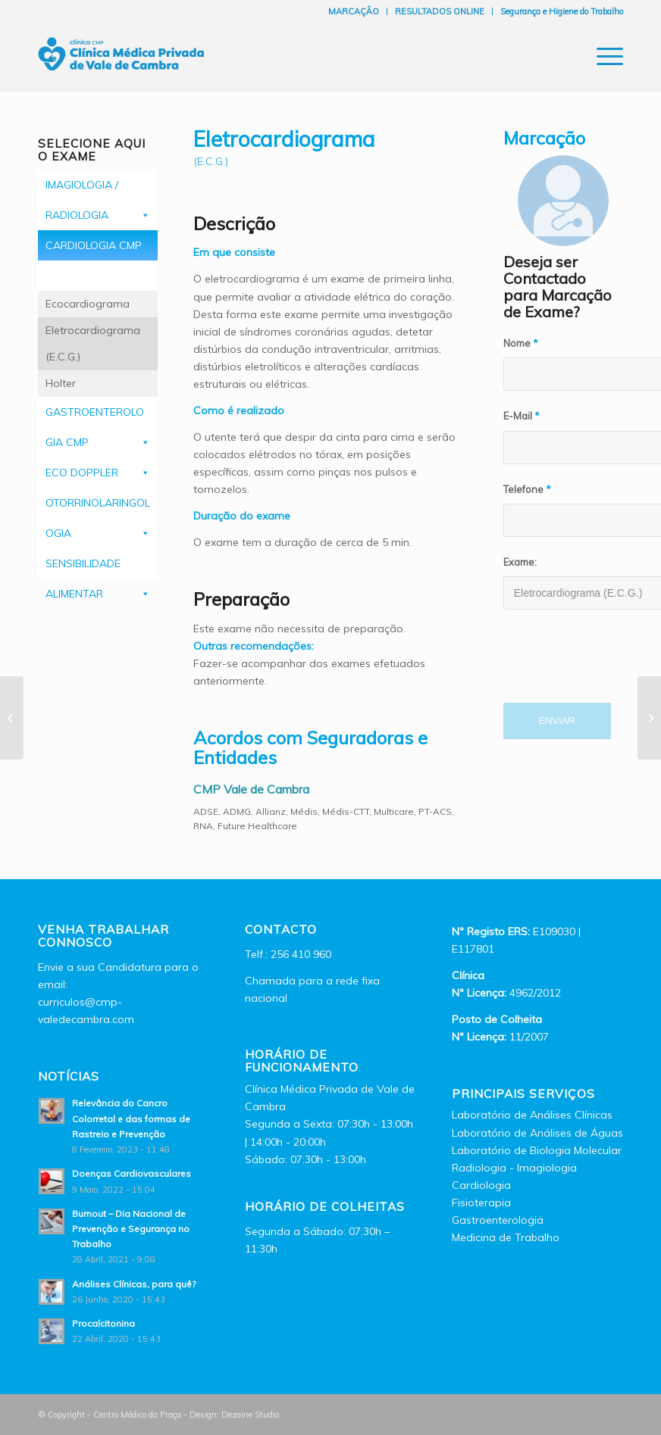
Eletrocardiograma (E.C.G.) (92, 343)
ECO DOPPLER (97, 472)
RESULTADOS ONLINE (439, 11)
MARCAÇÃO (353, 11)
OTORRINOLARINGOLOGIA (97, 507)
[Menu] (602, 56)
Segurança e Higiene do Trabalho (561, 11)
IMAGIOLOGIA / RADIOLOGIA (97, 189)
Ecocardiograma (87, 303)
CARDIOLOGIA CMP (97, 249)
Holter (60, 383)
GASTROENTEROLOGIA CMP (97, 416)
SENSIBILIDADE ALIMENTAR (97, 568)
